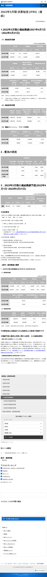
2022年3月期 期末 (8, 397)
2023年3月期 (6, 390)
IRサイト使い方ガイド (9, 544)
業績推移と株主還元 (8, 479)
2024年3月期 (6, 387)
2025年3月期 (6, 383)
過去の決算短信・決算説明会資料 (11, 411)
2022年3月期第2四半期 (10, 404)
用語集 (5, 534)
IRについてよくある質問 (10, 540)
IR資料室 (15, 563)
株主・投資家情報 (7, 5)
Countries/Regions (40, 570)
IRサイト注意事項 (8, 547)
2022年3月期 (6, 394)
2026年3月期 (6, 379)
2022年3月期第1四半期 (10, 408)
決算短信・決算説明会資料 (8, 376)
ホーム (2, 563)
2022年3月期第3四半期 (10, 401)
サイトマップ (33, 574)
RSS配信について (8, 550)
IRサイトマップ (8, 537)
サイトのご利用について (10, 553)
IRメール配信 (7, 531)
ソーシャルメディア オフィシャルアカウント (23, 567)
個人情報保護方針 (25, 574)
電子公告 (4, 460)
